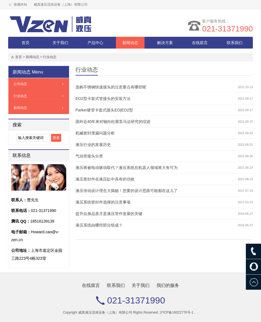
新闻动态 (130, 42)
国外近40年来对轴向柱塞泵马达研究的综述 (113, 121)
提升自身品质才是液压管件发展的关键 (108, 213)
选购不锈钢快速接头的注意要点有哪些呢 (110, 87)
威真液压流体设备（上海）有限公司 (105, 312)
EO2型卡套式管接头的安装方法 (102, 98)
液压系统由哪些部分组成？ (99, 225)
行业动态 (49, 57)
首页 (25, 42)
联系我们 (234, 42)
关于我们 (60, 42)
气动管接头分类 (89, 156)
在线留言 (200, 42)
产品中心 (95, 42)
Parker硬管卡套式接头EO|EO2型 (104, 110)
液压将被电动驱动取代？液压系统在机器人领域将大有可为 (126, 167)
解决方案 (165, 42)
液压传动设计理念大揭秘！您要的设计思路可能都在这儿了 (126, 190)
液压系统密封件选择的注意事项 (102, 202)
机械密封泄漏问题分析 (95, 133)
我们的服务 (168, 285)
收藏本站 (20, 4)
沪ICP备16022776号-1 (176, 312)
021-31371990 (227, 28)
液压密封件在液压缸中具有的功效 (104, 179)
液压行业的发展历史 (93, 144)
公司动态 (20, 84)
